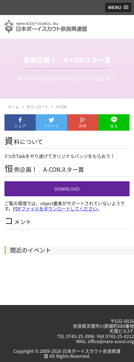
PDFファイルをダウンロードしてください (55, 208)
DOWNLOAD (67, 188)
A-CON (98, 78)
